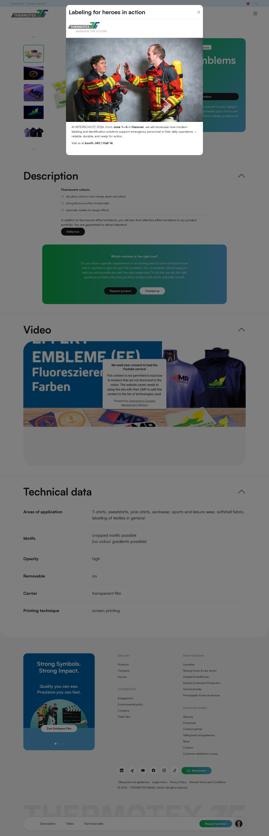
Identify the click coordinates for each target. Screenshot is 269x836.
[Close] (199, 8)
